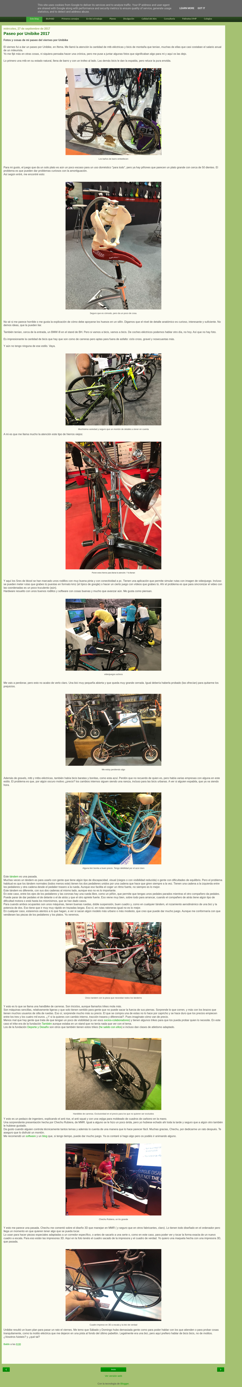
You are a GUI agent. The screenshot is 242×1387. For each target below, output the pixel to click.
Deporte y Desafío (38, 1027)
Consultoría (169, 18)
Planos (113, 18)
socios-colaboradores (116, 1020)
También (47, 1023)
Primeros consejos (70, 18)
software (31, 1136)
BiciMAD (50, 18)
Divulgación (128, 18)
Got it (201, 8)
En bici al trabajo (94, 18)
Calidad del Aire (149, 18)
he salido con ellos (111, 1027)
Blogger (124, 1383)
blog (44, 1136)
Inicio (113, 1369)
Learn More (186, 8)
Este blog (34, 18)
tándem (14, 876)
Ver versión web (113, 1376)
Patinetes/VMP (189, 18)
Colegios (208, 18)
